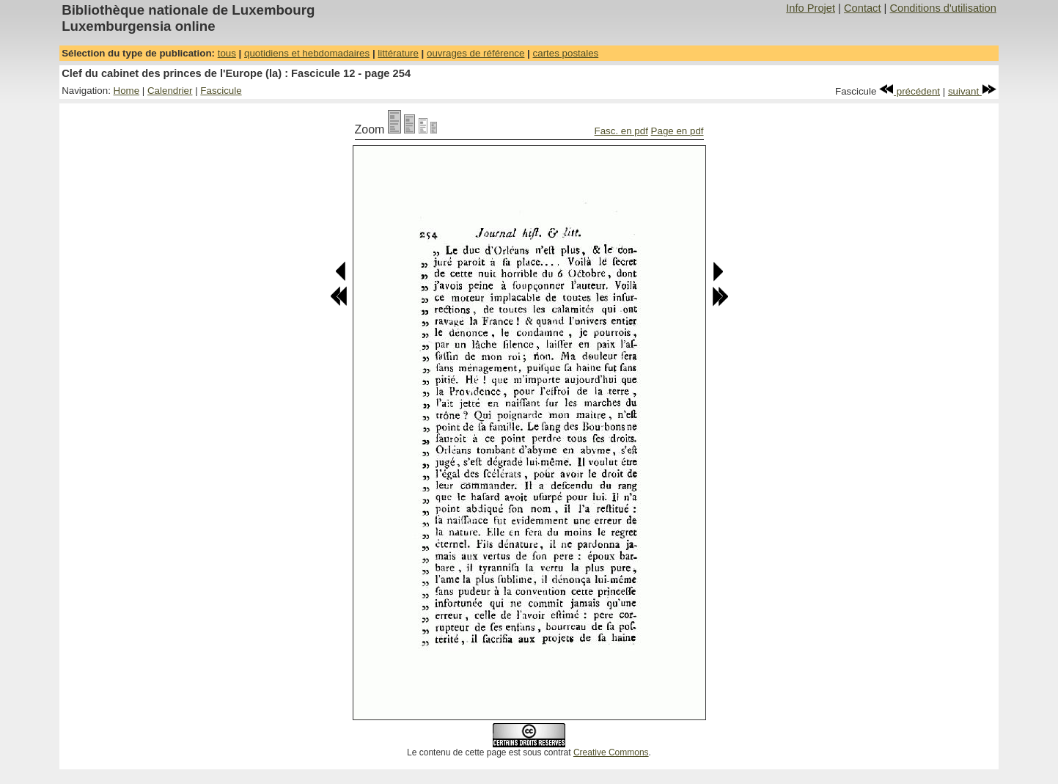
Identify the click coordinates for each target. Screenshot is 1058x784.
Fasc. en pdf (621, 130)
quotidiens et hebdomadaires (307, 53)
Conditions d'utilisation (942, 8)
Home (127, 90)
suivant (972, 91)
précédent (909, 91)
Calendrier (170, 90)
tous (227, 53)
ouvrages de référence (475, 53)
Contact (862, 8)
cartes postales (566, 53)
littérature (398, 53)
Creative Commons (611, 752)
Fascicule (220, 90)
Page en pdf (677, 130)
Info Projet (810, 8)
